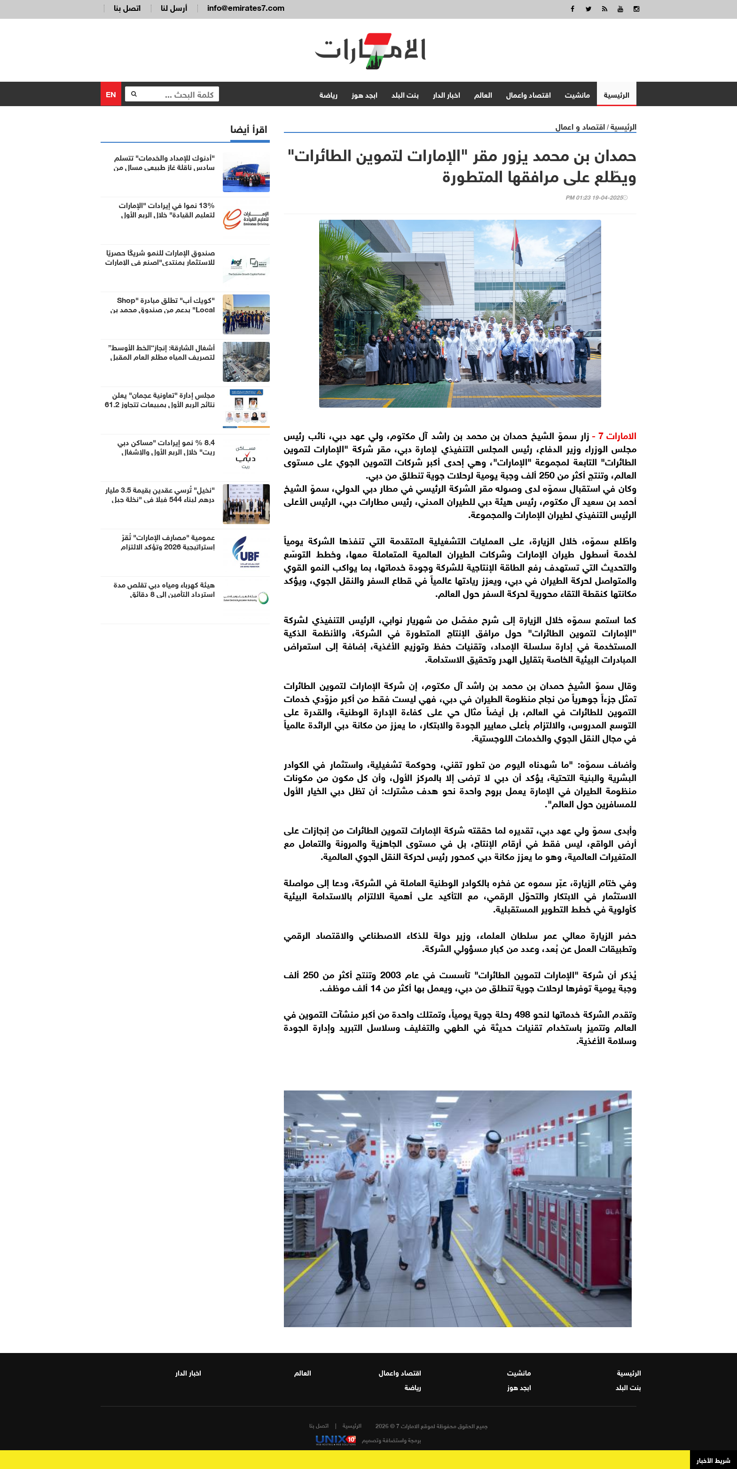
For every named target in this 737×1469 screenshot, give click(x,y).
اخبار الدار (446, 93)
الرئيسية (616, 93)
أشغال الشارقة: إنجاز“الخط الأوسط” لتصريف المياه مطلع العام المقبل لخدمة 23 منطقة (161, 356)
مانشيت (577, 93)
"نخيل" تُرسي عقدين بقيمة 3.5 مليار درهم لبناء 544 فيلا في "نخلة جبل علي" (160, 498)
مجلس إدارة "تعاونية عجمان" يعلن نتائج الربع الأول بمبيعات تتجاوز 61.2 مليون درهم (160, 403)
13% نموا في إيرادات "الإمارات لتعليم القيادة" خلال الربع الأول (167, 209)
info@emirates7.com (245, 6)
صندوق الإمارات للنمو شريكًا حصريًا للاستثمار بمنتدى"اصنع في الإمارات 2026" (160, 261)
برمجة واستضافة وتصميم (368, 1439)
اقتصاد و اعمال (580, 125)
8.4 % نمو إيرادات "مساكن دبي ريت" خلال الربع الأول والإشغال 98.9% (166, 451)
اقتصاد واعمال (528, 93)
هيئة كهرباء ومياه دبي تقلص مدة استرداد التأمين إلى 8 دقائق (164, 588)
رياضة (328, 93)
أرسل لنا (174, 6)
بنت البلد (405, 93)
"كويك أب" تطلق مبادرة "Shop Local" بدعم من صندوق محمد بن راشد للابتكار (162, 308)
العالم (483, 93)
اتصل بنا (127, 6)
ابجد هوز (364, 93)
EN (111, 93)
